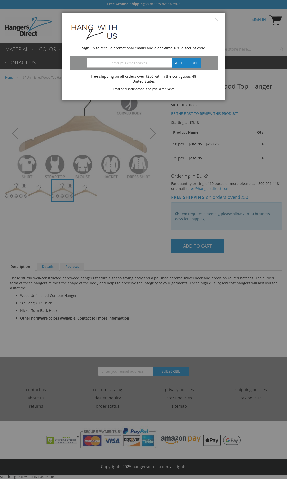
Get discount (186, 62)
